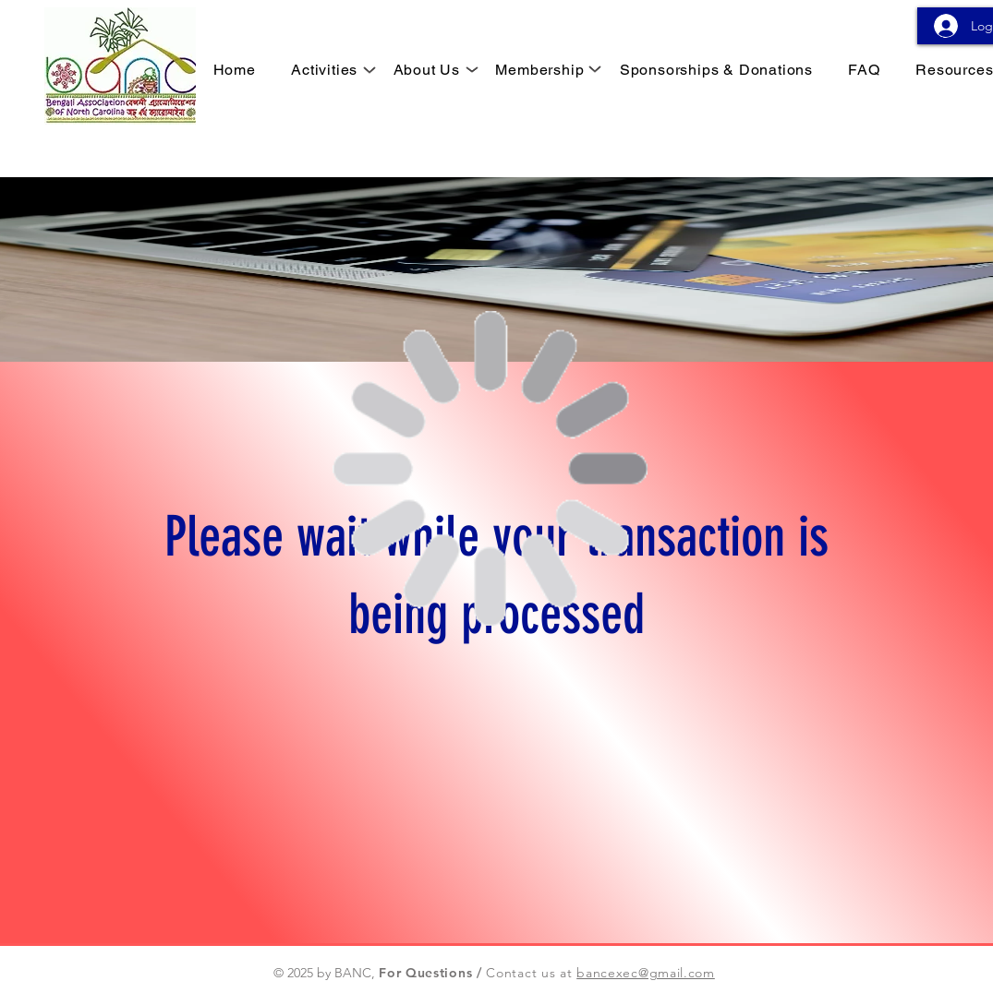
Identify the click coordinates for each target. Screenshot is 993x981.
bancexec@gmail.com (645, 972)
